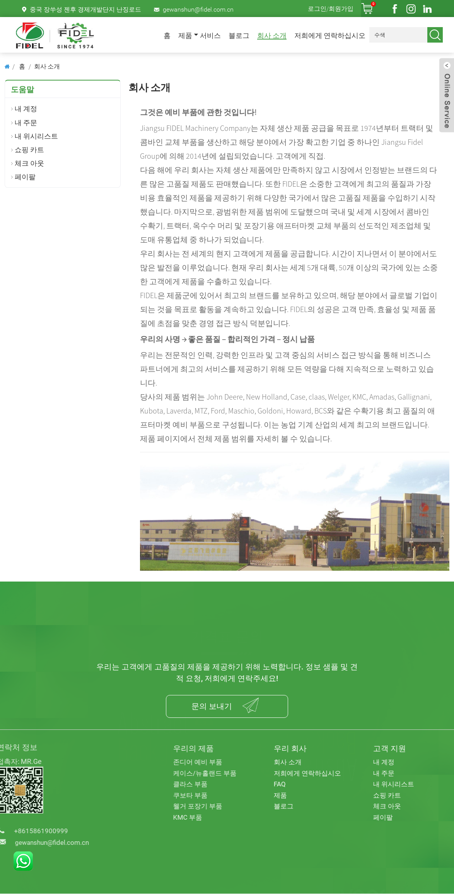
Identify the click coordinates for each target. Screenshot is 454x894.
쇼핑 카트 (29, 149)
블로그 (239, 35)
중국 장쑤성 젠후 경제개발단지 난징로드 (85, 9)
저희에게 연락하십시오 (329, 35)
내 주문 (26, 122)
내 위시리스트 (36, 136)
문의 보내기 (211, 707)
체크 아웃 (29, 163)
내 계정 (26, 108)
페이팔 (25, 176)
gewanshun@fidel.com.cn (198, 9)
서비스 (210, 35)
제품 (185, 35)
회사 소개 (272, 35)
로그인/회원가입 (330, 8)
